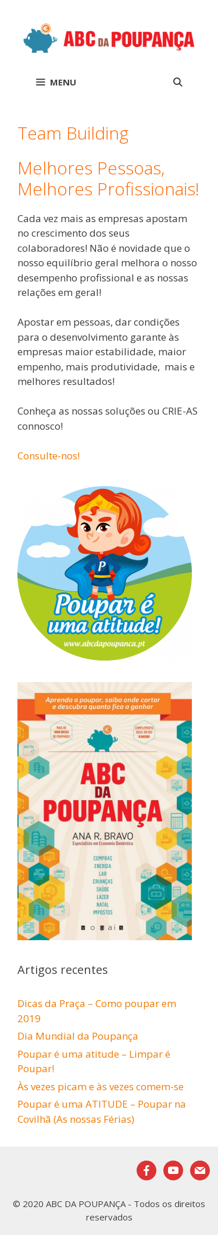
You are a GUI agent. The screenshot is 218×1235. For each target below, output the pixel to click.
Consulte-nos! (48, 455)
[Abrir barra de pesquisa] (177, 82)
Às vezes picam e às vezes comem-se (100, 1086)
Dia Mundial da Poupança (77, 1036)
